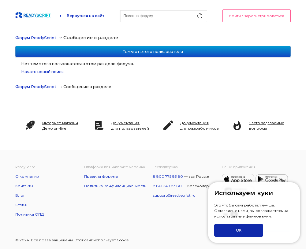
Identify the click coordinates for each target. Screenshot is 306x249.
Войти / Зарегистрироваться (256, 15)
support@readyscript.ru (174, 195)
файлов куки (258, 216)
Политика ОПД (29, 214)
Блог (20, 195)
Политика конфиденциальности (115, 186)
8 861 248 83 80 (167, 186)
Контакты (24, 186)
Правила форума (101, 176)
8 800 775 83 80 (168, 176)
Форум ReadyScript (35, 37)
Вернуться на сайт (85, 15)
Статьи (21, 205)
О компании (27, 176)
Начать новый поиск (42, 71)
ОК (238, 230)
